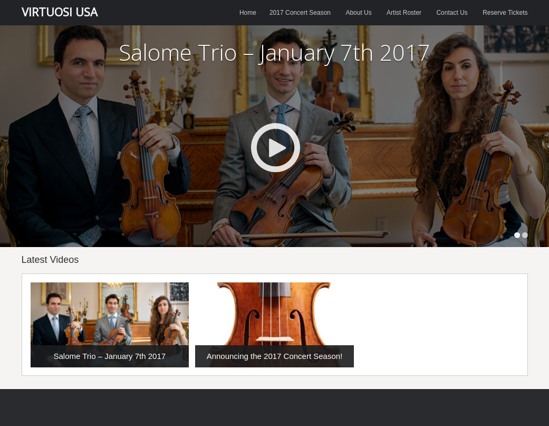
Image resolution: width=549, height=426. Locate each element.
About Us (358, 12)
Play (275, 147)
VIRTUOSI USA (60, 12)
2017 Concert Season (300, 12)
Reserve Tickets (505, 12)
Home (247, 12)
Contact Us (451, 12)
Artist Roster (404, 12)
